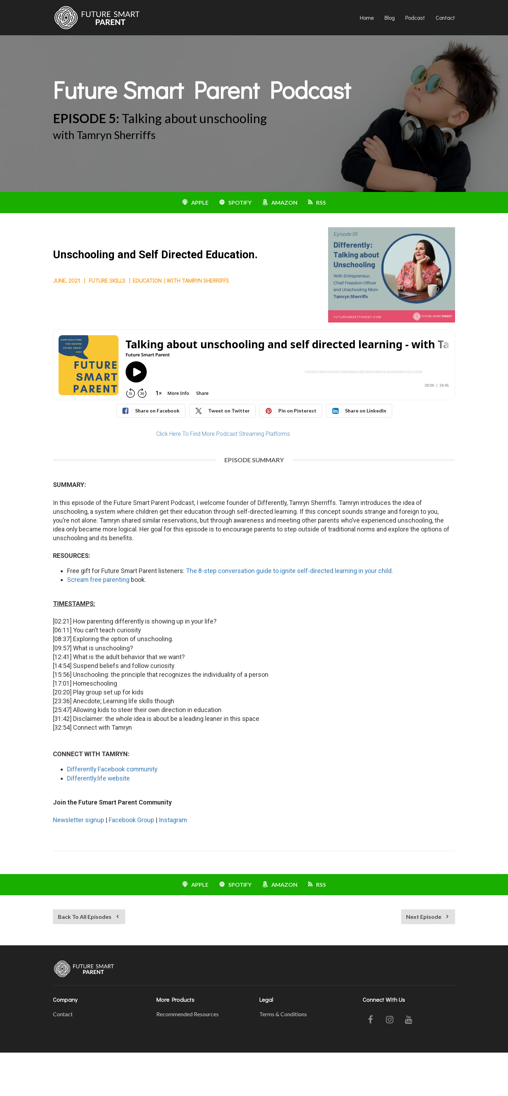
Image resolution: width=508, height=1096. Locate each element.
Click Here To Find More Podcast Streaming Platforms (223, 433)
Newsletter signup (78, 820)
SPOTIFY (235, 202)
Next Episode (427, 916)
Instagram (173, 820)
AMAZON (279, 202)
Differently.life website (98, 778)
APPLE (195, 202)
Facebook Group (131, 820)
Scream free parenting (98, 579)
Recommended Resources (187, 1014)
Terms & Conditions (283, 1014)
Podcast (415, 17)
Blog (390, 17)
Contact (445, 17)
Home (367, 17)
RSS (317, 202)
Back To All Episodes (88, 916)
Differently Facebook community (112, 769)
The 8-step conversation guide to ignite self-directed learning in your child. (289, 570)
